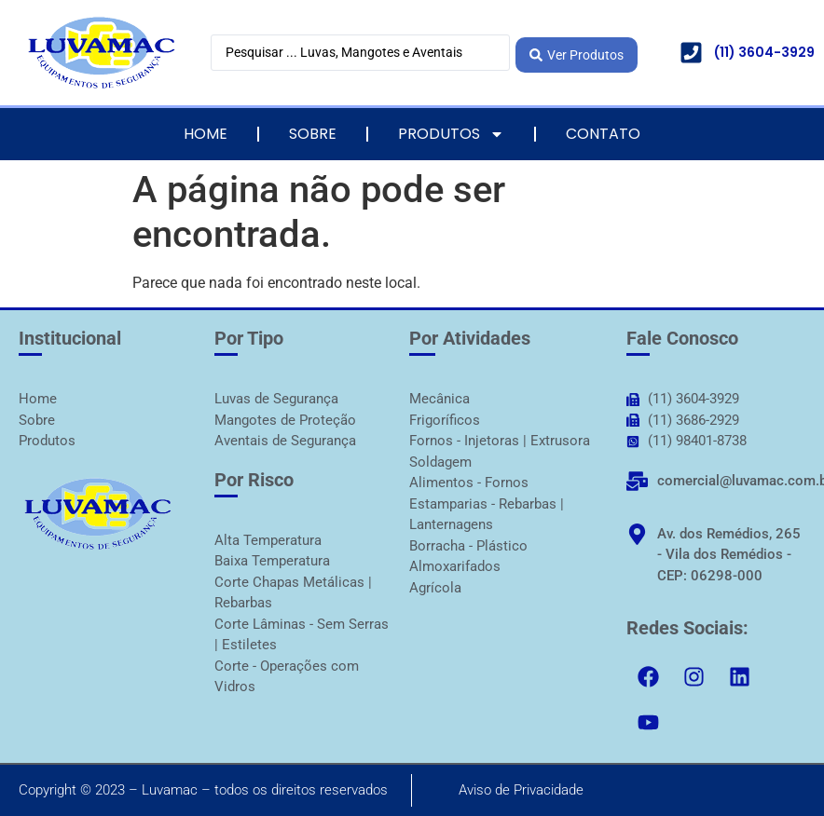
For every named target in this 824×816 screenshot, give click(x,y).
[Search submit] (576, 52)
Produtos (451, 134)
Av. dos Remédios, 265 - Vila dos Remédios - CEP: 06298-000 (729, 554)
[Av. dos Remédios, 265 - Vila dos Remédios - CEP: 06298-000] (637, 534)
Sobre (312, 133)
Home (205, 133)
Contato (603, 133)
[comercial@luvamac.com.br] (637, 481)
